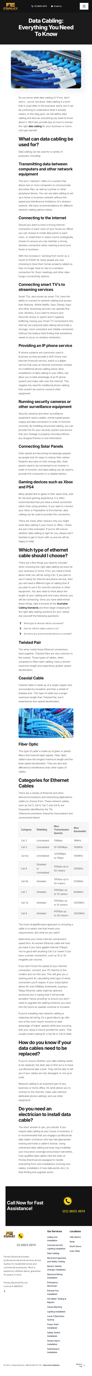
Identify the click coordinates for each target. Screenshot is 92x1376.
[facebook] (4, 1291)
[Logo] (11, 3)
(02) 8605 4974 (73, 1211)
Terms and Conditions (51, 1365)
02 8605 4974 (26, 1245)
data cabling (35, 126)
